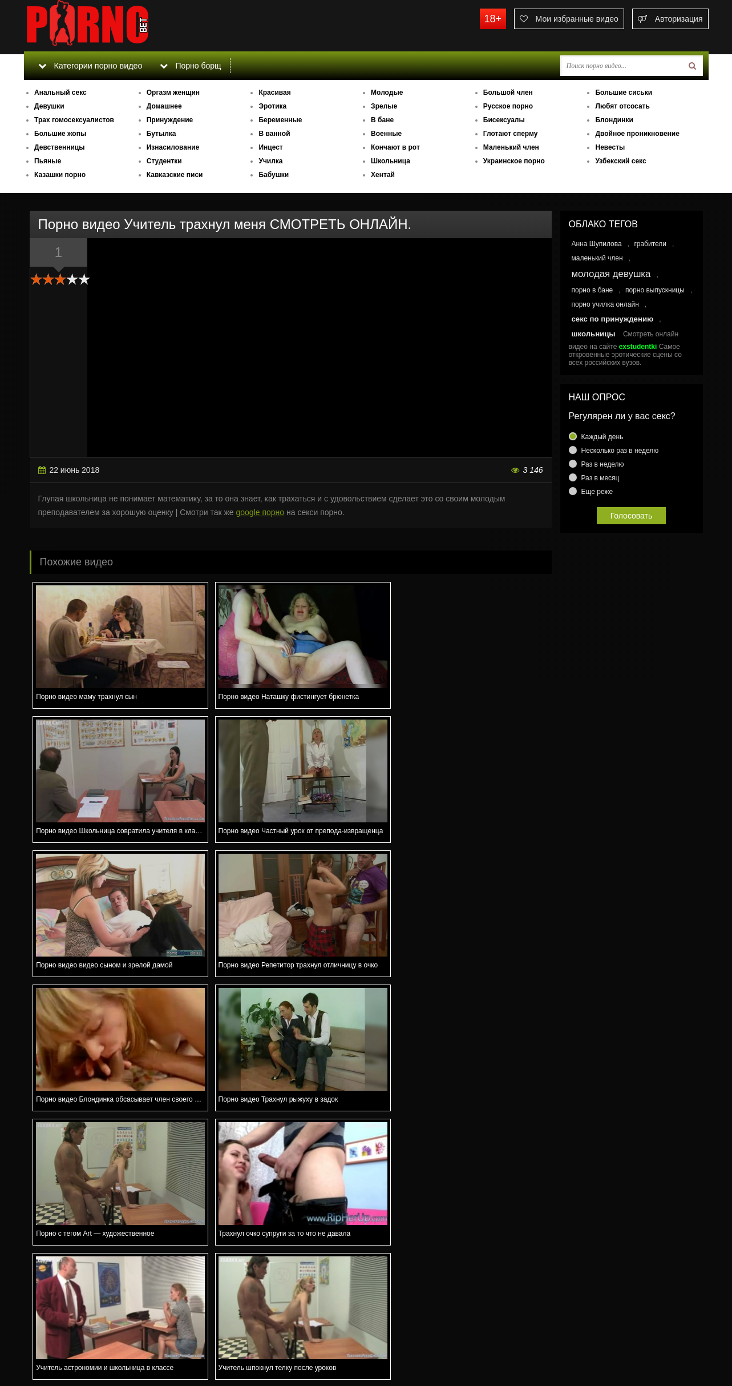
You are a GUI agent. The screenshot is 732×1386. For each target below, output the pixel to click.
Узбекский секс (620, 161)
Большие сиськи (623, 93)
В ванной (274, 134)
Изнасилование (173, 147)
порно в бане (592, 290)
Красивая (274, 93)
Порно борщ (189, 65)
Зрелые (384, 106)
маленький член (597, 258)
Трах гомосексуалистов (74, 120)
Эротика (272, 106)
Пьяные (47, 161)
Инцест (270, 147)
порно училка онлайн (605, 304)
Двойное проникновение (637, 134)
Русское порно (508, 106)
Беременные (280, 120)
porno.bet (109, 25)
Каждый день (602, 437)
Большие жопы (60, 134)
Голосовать (631, 515)
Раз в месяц (600, 478)
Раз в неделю (602, 464)
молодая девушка (611, 273)
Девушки (49, 106)
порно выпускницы (655, 290)
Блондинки (614, 120)
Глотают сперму (510, 134)
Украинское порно (514, 161)
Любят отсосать (622, 106)
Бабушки (273, 175)
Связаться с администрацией (83, 1346)
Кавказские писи (175, 175)
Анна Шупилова (597, 244)
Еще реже (597, 492)
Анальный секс (60, 93)
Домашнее (164, 106)
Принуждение (170, 120)
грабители (650, 244)
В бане (382, 120)
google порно (260, 512)
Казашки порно (60, 175)
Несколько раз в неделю (620, 451)
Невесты (610, 147)
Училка (270, 161)
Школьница (390, 161)
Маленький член (511, 147)
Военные (386, 134)
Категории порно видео (89, 65)
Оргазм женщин (173, 93)
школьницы (594, 334)
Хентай (383, 175)
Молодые (387, 93)
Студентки (164, 161)
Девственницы (59, 147)
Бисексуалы (504, 120)
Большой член (508, 93)
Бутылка (161, 134)
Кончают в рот (395, 147)
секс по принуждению (613, 319)
